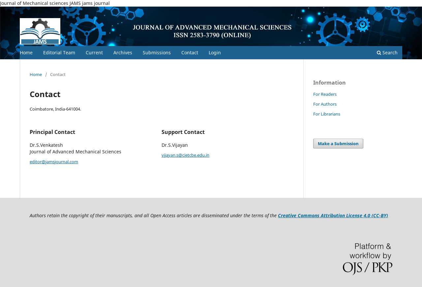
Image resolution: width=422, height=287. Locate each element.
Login (215, 52)
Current (94, 52)
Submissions (157, 52)
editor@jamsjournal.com (54, 162)
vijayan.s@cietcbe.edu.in (185, 155)
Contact (189, 52)
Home (26, 52)
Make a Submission (338, 143)
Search (387, 52)
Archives (122, 52)
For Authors (325, 104)
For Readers (325, 94)
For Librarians (326, 114)
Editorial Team (59, 52)
